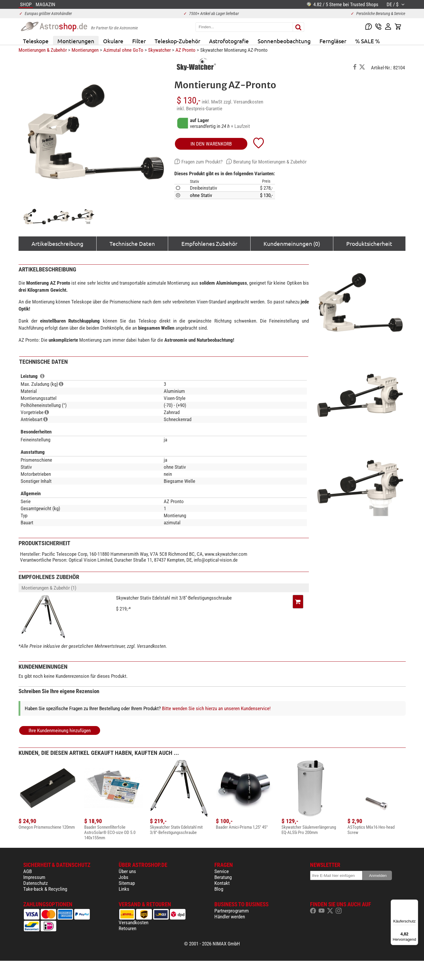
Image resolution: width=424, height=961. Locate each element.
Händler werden (229, 917)
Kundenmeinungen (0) (292, 243)
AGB (27, 871)
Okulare (113, 40)
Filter (139, 40)
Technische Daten (132, 243)
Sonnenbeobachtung (284, 40)
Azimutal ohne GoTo (123, 50)
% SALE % (367, 40)
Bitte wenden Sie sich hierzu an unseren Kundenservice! (216, 708)
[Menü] (414, 903)
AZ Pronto (185, 50)
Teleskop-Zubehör (177, 40)
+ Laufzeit (240, 126)
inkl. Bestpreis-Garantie (199, 108)
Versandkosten (133, 922)
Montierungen (75, 40)
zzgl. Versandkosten (243, 102)
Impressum (34, 877)
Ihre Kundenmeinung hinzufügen (60, 730)
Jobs (123, 877)
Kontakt (222, 883)
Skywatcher (159, 50)
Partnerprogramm (231, 911)
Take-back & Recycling (45, 889)
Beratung (223, 877)
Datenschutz (35, 883)
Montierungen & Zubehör (43, 50)
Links (124, 889)
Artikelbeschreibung (57, 243)
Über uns (127, 871)
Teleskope (36, 40)
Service (221, 871)
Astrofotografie (229, 40)
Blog (218, 889)
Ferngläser (332, 40)
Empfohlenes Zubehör (209, 243)
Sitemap (127, 883)
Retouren (127, 928)
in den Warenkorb (211, 144)
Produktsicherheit (369, 243)
